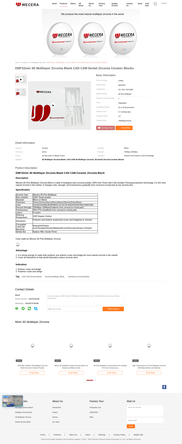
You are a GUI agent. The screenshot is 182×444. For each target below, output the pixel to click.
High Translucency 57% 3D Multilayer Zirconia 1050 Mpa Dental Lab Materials (149, 367)
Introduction (56, 407)
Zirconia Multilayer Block (54, 277)
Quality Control (114, 5)
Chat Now (147, 5)
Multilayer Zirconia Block (24, 407)
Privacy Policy (119, 435)
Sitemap (101, 435)
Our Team (56, 422)
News (140, 4)
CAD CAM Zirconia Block (31, 277)
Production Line (95, 407)
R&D (91, 417)
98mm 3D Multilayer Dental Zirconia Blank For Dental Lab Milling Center (71, 367)
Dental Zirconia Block (23, 422)
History (54, 412)
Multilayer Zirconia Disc (23, 412)
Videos (73, 4)
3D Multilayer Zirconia (23, 417)
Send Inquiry (113, 309)
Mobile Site (138, 435)
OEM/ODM (94, 412)
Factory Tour (102, 5)
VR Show (81, 5)
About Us (91, 5)
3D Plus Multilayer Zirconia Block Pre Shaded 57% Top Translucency (110, 367)
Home (54, 4)
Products (63, 4)
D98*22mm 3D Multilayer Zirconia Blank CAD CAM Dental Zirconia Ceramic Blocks (77, 62)
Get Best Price (105, 128)
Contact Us (129, 5)
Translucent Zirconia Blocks (78, 277)
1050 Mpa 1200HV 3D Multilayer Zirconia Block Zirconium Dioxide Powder (32, 367)
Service (55, 417)
